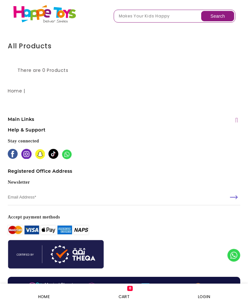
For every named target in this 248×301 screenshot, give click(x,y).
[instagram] (26, 154)
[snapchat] (40, 154)
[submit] (233, 197)
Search (218, 16)
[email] (124, 197)
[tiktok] (53, 154)
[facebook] (13, 154)
